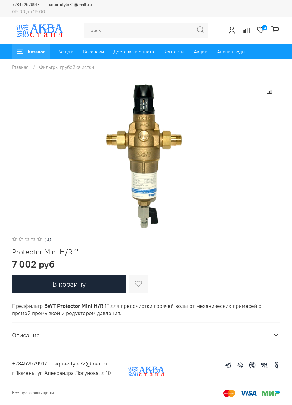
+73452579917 (25, 4)
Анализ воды (231, 52)
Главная (20, 67)
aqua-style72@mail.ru (70, 4)
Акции (200, 52)
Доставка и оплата (133, 52)
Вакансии (93, 52)
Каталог (31, 52)
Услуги (66, 52)
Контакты (173, 52)
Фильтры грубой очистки (66, 67)
